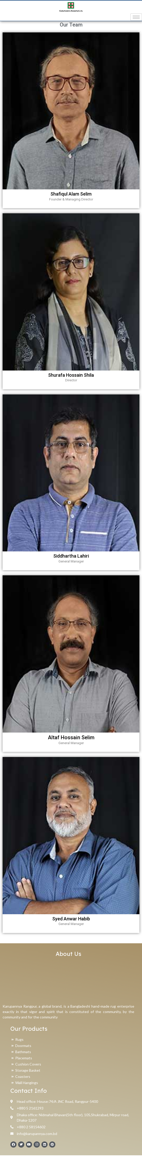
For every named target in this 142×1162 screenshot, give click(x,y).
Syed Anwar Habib (71, 925)
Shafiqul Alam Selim (71, 200)
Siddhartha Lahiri (71, 562)
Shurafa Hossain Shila (71, 381)
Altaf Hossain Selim (71, 744)
